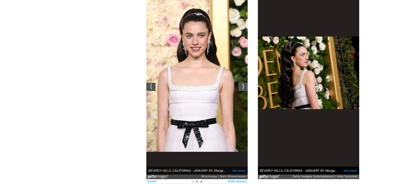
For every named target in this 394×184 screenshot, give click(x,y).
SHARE (151, 181)
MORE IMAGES (237, 181)
